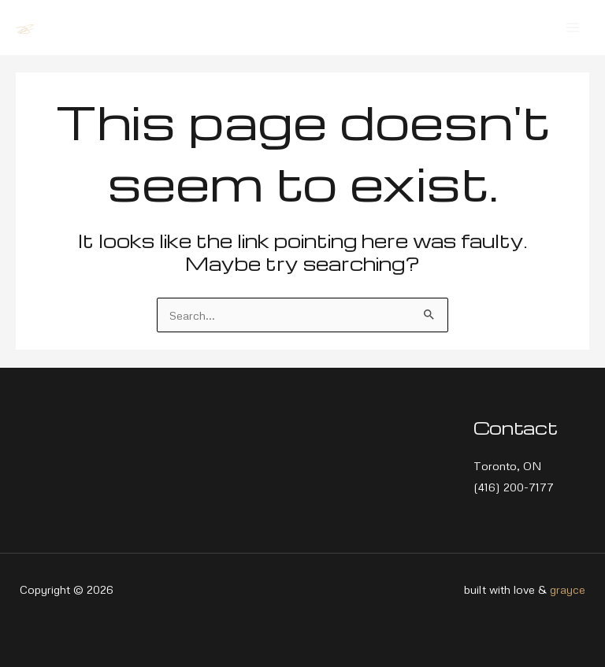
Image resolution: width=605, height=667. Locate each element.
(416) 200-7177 (513, 487)
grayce (567, 589)
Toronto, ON (507, 465)
